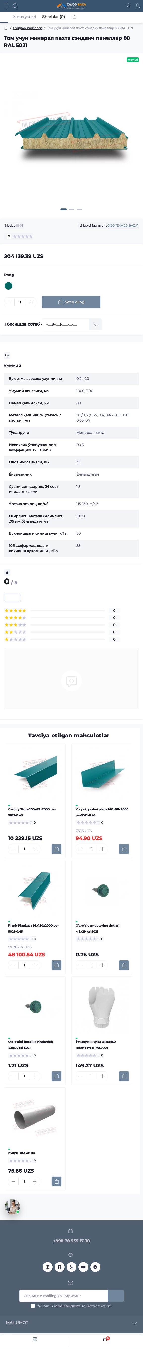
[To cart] (56, 849)
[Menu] (6, 5)
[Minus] (9, 302)
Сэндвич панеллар (27, 28)
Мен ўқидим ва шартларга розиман (74, 1306)
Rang (9, 275)
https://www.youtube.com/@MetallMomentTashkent (83, 1267)
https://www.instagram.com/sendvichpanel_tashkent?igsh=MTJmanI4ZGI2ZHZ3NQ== (47, 1267)
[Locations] (128, 5)
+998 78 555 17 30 (71, 1241)
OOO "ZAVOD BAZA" (122, 225)
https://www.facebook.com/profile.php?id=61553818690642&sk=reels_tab (59, 1267)
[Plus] (31, 302)
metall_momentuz (95, 1267)
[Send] (96, 324)
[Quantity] (20, 302)
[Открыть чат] (12, 1206)
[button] (64, 209)
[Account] (137, 5)
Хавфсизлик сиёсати (67, 1306)
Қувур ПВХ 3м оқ (21, 1153)
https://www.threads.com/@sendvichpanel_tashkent (71, 1267)
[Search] (15, 5)
